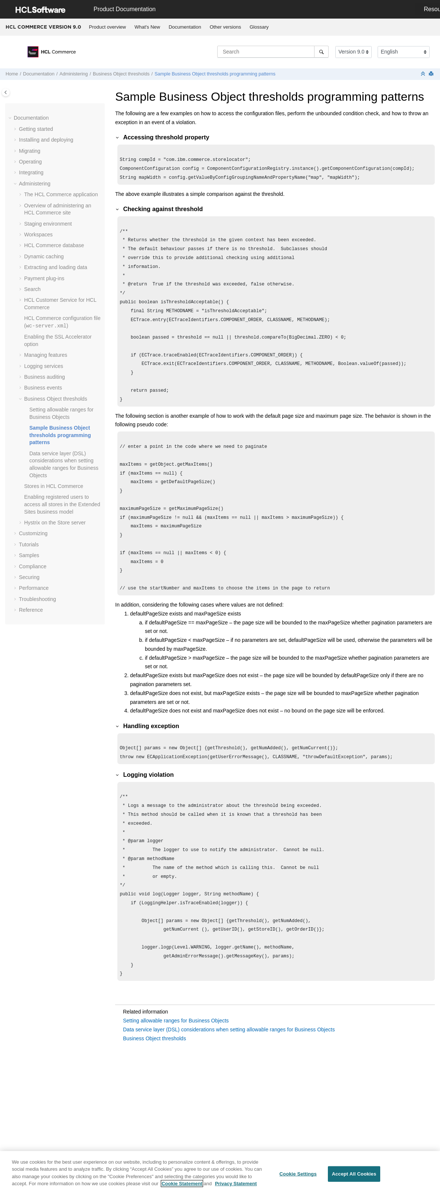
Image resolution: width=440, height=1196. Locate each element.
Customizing (33, 533)
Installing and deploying (46, 140)
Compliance (32, 566)
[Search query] (273, 52)
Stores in (53, 486)
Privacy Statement (236, 1187)
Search (32, 289)
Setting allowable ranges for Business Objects (176, 1071)
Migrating (29, 151)
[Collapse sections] (423, 74)
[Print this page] (431, 74)
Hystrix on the (55, 523)
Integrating (31, 172)
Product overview (107, 27)
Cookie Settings (298, 1177)
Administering (73, 74)
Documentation (185, 27)
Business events (43, 388)
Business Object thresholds (121, 74)
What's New (147, 27)
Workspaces (38, 234)
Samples (29, 555)
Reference (31, 610)
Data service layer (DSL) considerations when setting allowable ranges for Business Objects (229, 1080)
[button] (11, 118)
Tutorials (29, 544)
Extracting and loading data (55, 267)
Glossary (259, 27)
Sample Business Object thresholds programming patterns (215, 74)
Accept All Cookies (354, 1177)
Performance (34, 588)
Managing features (45, 355)
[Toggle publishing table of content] (6, 92)
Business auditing (44, 377)
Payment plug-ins (44, 278)
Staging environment (48, 224)
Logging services (43, 366)
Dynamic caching (44, 256)
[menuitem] (107, 27)
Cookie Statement (182, 1187)
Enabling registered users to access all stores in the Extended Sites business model (62, 504)
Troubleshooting (37, 599)
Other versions (225, 27)
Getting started (36, 129)
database (54, 245)
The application (61, 194)
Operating (30, 162)
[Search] (321, 52)
